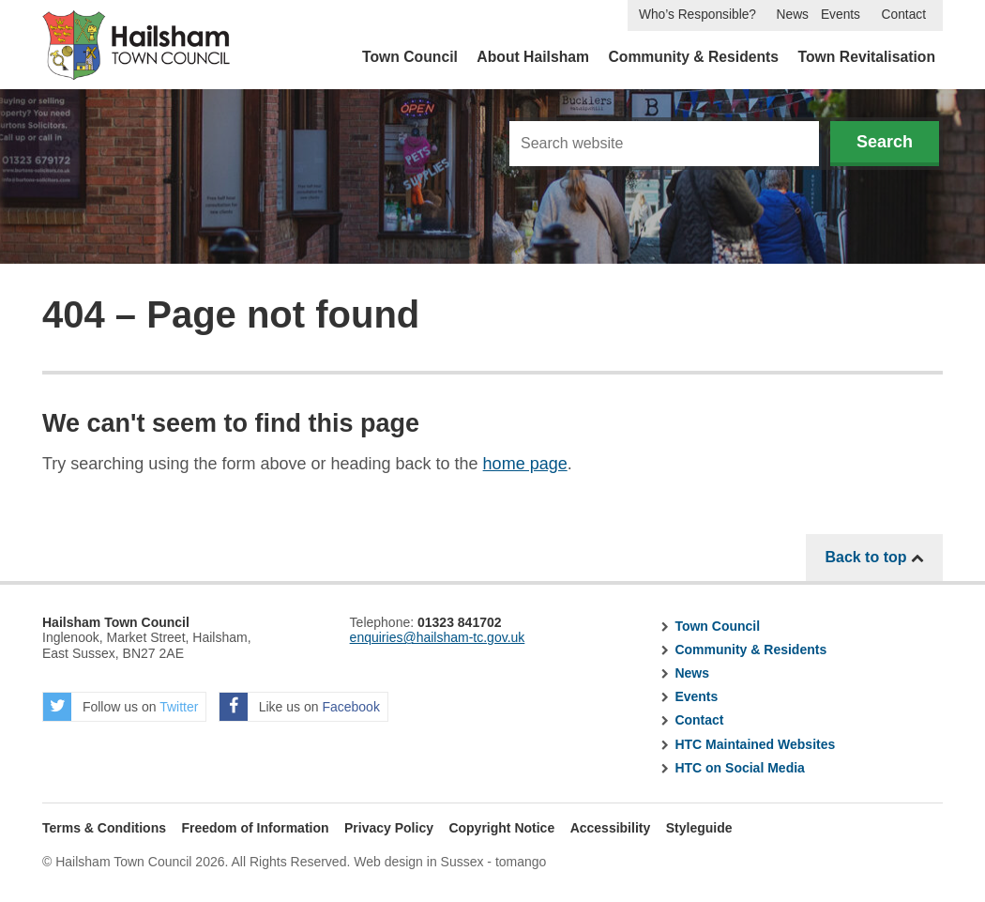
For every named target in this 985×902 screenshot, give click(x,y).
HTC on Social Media (739, 767)
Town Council (410, 57)
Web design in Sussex (418, 861)
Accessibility (610, 827)
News (793, 15)
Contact (904, 15)
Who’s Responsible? (697, 15)
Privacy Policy (388, 827)
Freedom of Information (254, 827)
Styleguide (699, 827)
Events (840, 15)
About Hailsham (533, 57)
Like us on (300, 707)
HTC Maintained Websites (754, 744)
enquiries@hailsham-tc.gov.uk (437, 637)
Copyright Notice (501, 827)
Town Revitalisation (866, 57)
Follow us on (120, 707)
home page (525, 463)
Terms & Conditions (104, 827)
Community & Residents (693, 57)
